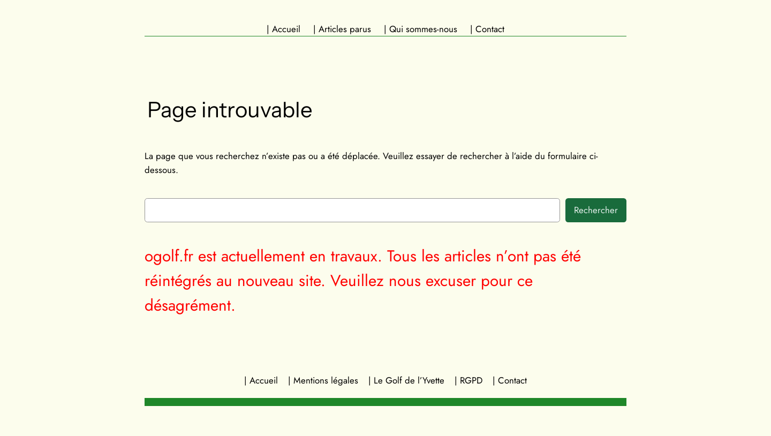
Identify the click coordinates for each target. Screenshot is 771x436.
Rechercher (596, 210)
